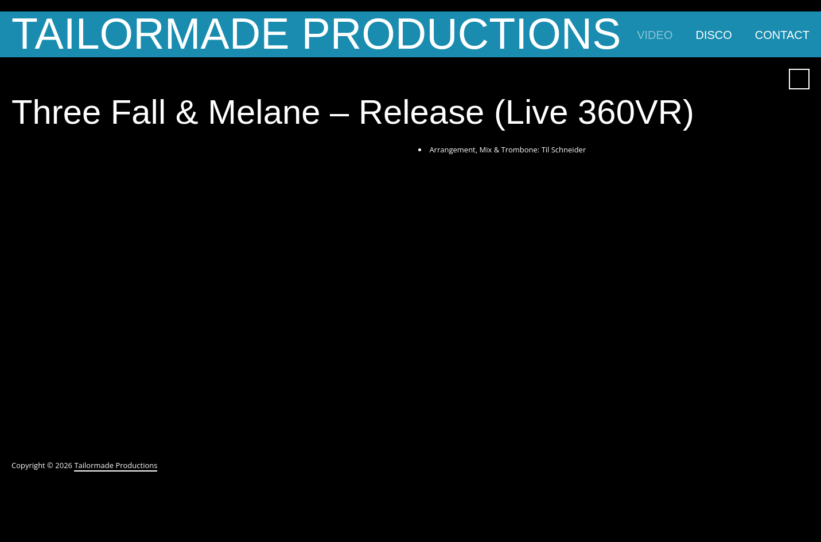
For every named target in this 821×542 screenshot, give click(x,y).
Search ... (799, 79)
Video (654, 35)
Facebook (729, 79)
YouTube (750, 79)
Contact (782, 35)
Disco (713, 35)
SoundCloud (771, 79)
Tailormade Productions (316, 34)
